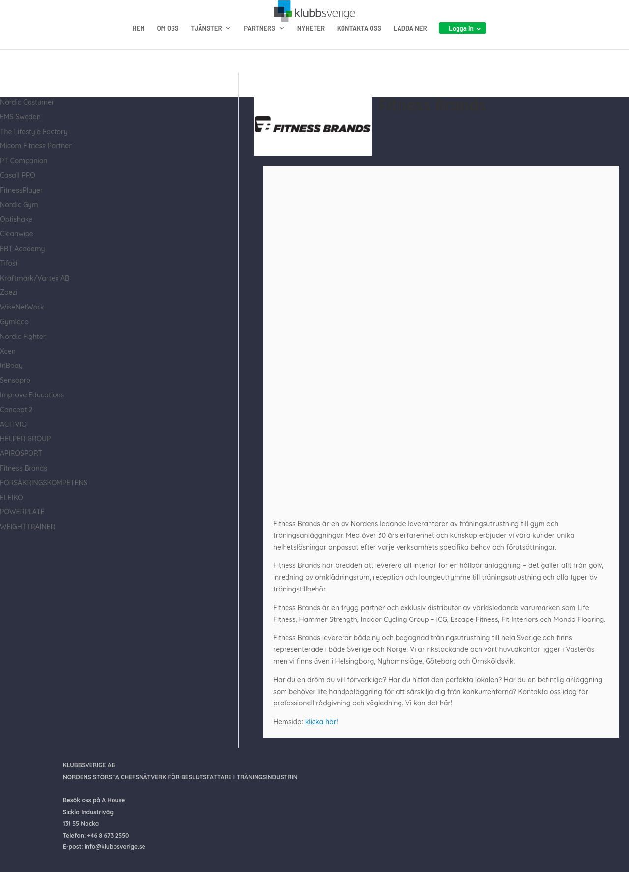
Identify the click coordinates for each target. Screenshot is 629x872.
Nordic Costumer (27, 102)
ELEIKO (11, 497)
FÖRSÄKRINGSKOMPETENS (43, 482)
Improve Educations (32, 395)
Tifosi (8, 263)
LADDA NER (410, 48)
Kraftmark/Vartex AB (34, 278)
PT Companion (23, 160)
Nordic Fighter (23, 336)
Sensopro (15, 380)
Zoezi (8, 292)
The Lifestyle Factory (34, 131)
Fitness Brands (23, 468)
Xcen (8, 351)
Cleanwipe (16, 233)
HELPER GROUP (25, 438)
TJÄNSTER (206, 48)
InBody (11, 365)
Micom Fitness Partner (36, 145)
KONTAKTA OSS (359, 48)
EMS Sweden (20, 117)
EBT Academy (22, 248)
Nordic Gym (19, 204)
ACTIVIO (13, 424)
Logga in (461, 47)
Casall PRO (17, 175)
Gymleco (14, 321)
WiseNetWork (22, 307)
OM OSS (167, 48)
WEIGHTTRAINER (27, 526)
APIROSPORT (21, 453)
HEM (138, 48)
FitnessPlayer (21, 190)
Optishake (16, 219)
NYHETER (311, 48)
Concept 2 (16, 409)
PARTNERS (259, 48)
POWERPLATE (22, 511)
